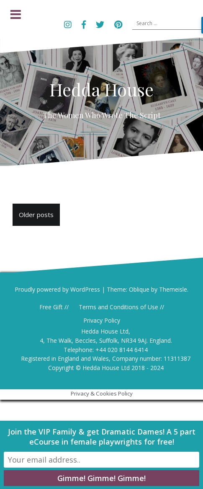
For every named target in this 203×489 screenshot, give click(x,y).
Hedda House (101, 89)
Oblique (139, 289)
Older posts (36, 214)
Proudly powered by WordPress (57, 289)
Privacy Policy (101, 320)
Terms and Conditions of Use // (121, 307)
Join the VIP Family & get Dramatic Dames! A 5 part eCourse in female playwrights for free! (101, 437)
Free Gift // (54, 307)
